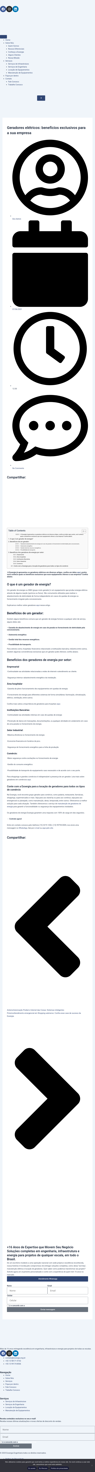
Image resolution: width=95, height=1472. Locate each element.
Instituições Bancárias (23, 559)
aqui (79, 572)
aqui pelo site (47, 828)
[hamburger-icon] (3, 36)
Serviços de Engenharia (17, 67)
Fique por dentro (12, 76)
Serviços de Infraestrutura (18, 64)
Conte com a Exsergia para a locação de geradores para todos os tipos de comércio (41, 566)
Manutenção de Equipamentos (20, 73)
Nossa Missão (14, 58)
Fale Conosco (13, 82)
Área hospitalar (21, 557)
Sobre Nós (9, 43)
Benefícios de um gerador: (19, 542)
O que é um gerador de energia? (21, 539)
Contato (8, 79)
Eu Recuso (43, 1468)
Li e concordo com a (26, 1306)
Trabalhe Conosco (15, 85)
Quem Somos (13, 46)
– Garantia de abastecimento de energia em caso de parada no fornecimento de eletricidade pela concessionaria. (49, 543)
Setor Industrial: (21, 561)
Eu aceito (31, 1468)
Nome (9, 1286)
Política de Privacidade (34, 1306)
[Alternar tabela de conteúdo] (82, 531)
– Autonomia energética (26, 546)
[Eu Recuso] (92, 1465)
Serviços (8, 61)
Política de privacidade (59, 1468)
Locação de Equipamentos (18, 70)
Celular (9, 1296)
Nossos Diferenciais (16, 49)
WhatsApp (23, 828)
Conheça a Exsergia (16, 52)
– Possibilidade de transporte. (28, 550)
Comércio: (20, 563)
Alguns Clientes (14, 55)
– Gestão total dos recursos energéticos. (30, 548)
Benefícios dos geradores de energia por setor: (27, 552)
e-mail (37, 828)
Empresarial (20, 555)
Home (7, 40)
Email (50, 1286)
